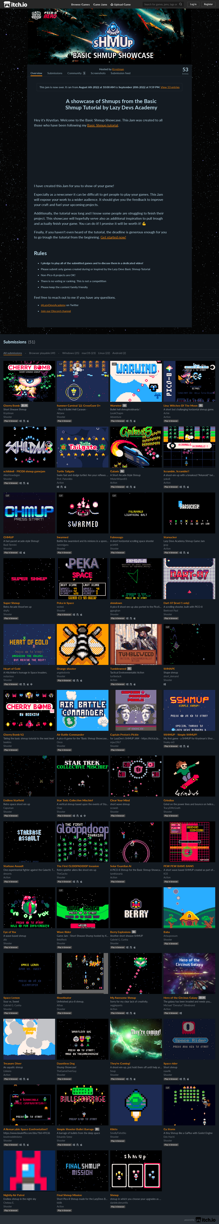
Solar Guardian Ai (120, 866)
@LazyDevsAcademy (53, 305)
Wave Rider (64, 931)
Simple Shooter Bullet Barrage (75, 1129)
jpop (166, 544)
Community (74, 73)
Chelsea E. (8, 1202)
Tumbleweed (118, 668)
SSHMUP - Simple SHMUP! (180, 734)
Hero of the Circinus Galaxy (180, 997)
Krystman (118, 69)
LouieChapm (116, 413)
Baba (167, 931)
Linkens (7, 1071)
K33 (166, 873)
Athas (60, 1005)
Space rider (170, 1063)
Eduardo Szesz (64, 1136)
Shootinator (64, 997)
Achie (166, 413)
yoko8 (167, 478)
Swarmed (62, 537)
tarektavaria (116, 873)
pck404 (114, 544)
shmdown (116, 602)
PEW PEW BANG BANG (179, 866)
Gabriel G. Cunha (119, 939)
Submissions (54, 73)
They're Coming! (120, 1063)
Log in (193, 4)
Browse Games (80, 4)
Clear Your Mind (120, 800)
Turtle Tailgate (65, 471)
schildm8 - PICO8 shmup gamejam (24, 471)
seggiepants (116, 1005)
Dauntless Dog (66, 1063)
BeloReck (62, 939)
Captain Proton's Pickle (124, 734)
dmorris (7, 873)
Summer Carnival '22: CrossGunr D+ (79, 405)
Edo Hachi (169, 1136)
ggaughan (115, 610)
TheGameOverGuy (66, 1071)
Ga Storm (169, 1129)
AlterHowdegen (11, 475)
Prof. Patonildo (64, 478)
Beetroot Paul (171, 610)
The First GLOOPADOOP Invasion (78, 866)
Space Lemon (11, 997)
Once (59, 742)
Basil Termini (9, 544)
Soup (113, 1071)
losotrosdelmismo (12, 1136)
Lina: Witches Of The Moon (181, 405)
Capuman (8, 807)
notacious (8, 676)
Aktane (60, 413)
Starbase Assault (13, 866)
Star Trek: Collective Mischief (75, 800)
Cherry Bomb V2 (13, 734)
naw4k (167, 1071)
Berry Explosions (120, 931)
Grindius (169, 800)
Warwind (115, 405)
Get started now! (113, 237)
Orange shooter (66, 668)
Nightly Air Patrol (13, 1195)
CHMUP (8, 537)
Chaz (59, 807)
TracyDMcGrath (172, 807)
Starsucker (170, 537)
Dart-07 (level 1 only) (176, 602)
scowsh (114, 807)
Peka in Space (65, 602)
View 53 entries (170, 87)
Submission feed (120, 73)
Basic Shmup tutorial (102, 125)
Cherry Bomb (11, 405)
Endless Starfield (13, 800)
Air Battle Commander (70, 734)
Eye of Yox (9, 931)
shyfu (6, 610)
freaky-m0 (169, 742)
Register (208, 4)
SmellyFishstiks (118, 1133)
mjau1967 (115, 742)
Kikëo (113, 1129)
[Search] (180, 4)
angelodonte (63, 672)
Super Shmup (11, 602)
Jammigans (62, 544)
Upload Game (121, 4)
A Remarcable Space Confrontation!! (25, 1129)
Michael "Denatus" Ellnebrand (179, 1005)
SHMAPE (169, 668)
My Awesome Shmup (123, 997)
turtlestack (115, 676)
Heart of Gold (11, 668)
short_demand (171, 676)
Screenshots (98, 73)
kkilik (59, 1202)
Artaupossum (171, 935)
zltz (5, 939)
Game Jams (100, 4)
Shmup (114, 1195)
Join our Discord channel (56, 311)
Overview (36, 73)
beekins (7, 742)
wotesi (60, 606)
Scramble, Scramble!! (176, 471)
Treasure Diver (12, 1063)
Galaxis (114, 471)
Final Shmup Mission (69, 1195)
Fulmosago (116, 537)
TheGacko (62, 873)
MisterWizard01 (118, 478)
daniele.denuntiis (119, 1202)
